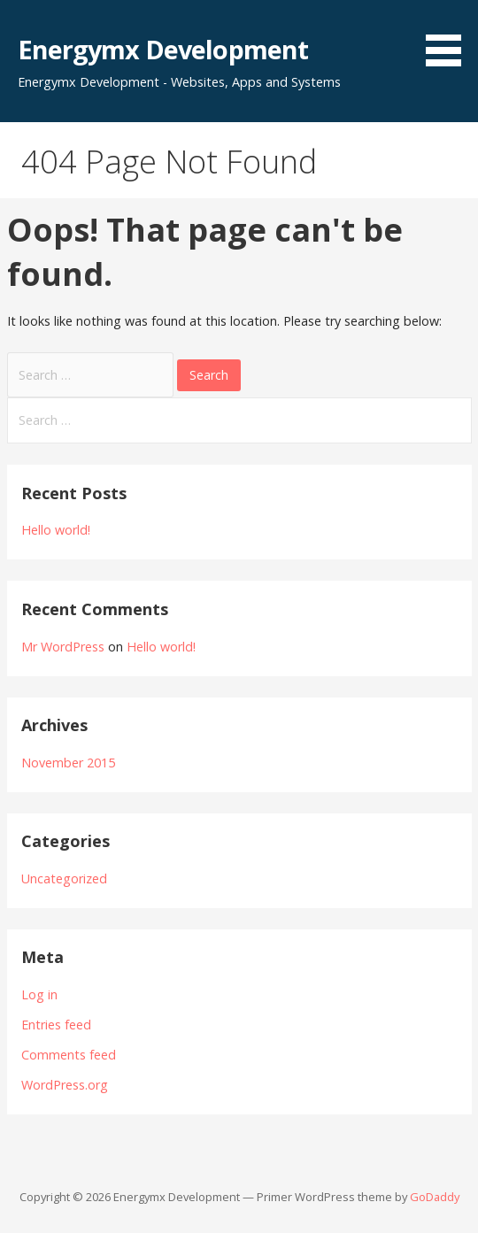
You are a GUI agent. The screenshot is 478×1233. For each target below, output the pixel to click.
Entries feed (56, 1024)
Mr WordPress (62, 646)
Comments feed (68, 1054)
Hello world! (55, 529)
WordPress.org (64, 1084)
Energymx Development (163, 49)
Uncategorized (64, 878)
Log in (39, 994)
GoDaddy (434, 1197)
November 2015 (68, 762)
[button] (449, 36)
